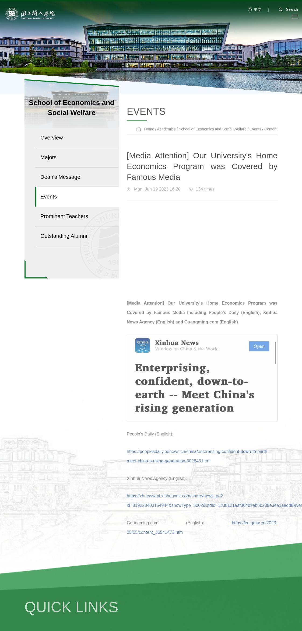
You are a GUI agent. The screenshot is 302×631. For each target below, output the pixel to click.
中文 (257, 9)
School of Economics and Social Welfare (213, 137)
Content (271, 137)
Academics (166, 137)
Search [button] (286, 9)
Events (255, 137)
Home (149, 137)
